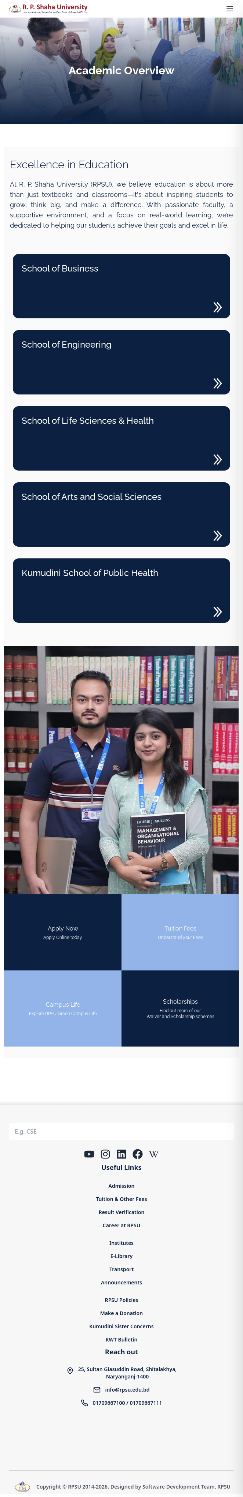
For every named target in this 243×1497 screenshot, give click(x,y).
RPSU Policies (121, 1299)
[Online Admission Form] (63, 932)
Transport (121, 1269)
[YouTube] (89, 1154)
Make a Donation (121, 1313)
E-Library (121, 1256)
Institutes (121, 1242)
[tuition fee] (180, 932)
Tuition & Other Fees (121, 1198)
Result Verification (122, 1212)
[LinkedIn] (121, 1154)
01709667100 (109, 1402)
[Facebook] (138, 1154)
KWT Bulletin (122, 1339)
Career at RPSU (121, 1225)
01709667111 (146, 1402)
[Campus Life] (63, 1008)
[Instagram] (105, 1154)
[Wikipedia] (154, 1154)
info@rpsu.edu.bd (127, 1389)
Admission (122, 1185)
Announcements (121, 1282)
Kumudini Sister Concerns (121, 1326)
